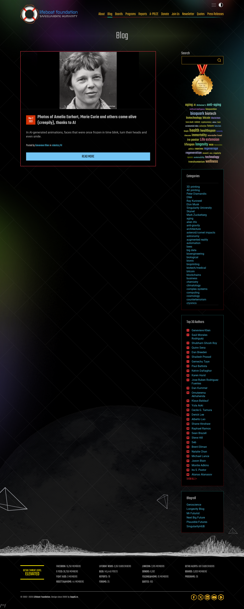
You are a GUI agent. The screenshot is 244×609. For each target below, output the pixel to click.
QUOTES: (145, 582)
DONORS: (146, 571)
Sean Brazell (199, 433)
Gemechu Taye (200, 361)
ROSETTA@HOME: (64, 582)
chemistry (192, 281)
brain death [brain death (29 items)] (190, 122)
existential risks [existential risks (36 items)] (191, 126)
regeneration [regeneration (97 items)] (194, 153)
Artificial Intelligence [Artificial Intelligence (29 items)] (197, 109)
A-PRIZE (154, 14)
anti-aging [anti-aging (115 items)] (214, 105)
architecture (194, 229)
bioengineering (195, 253)
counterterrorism (196, 299)
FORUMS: (103, 582)
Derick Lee (198, 414)
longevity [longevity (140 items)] (201, 144)
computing (193, 292)
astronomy (193, 236)
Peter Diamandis (196, 193)
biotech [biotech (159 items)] (210, 113)
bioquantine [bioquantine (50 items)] (211, 109)
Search (219, 60)
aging (190, 218)
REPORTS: (103, 577)
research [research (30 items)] (205, 153)
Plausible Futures (197, 522)
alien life (192, 222)
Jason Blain (199, 460)
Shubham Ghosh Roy (204, 343)
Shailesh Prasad (201, 356)
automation (193, 243)
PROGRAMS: (190, 577)
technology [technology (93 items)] (212, 157)
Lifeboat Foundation (42, 597)
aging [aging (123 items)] (189, 105)
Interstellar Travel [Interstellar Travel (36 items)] (215, 135)
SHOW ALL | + (192, 479)
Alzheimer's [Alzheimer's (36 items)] (201, 105)
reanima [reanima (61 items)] (199, 148)
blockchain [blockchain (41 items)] (215, 118)
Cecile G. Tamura (202, 410)
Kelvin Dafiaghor (202, 370)
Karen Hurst (199, 375)
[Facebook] (194, 597)
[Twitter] (200, 597)
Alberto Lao (198, 419)
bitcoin (191, 271)
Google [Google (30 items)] (186, 131)
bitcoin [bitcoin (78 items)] (206, 118)
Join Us (175, 14)
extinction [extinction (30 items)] (202, 126)
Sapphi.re (74, 597)
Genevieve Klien (42, 145)
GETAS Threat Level (32, 573)
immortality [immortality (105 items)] (199, 135)
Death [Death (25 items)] (219, 122)
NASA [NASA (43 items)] (211, 145)
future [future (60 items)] (210, 125)
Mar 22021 (30, 120)
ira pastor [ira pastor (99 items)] (193, 140)
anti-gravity (193, 225)
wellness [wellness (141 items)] (212, 161)
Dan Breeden (199, 352)
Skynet (191, 211)
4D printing (193, 190)
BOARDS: (189, 571)
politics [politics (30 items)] (191, 149)
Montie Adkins (200, 465)
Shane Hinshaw (201, 423)
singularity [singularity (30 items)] (217, 153)
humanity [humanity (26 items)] (219, 131)
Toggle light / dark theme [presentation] (221, 5)
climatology (194, 285)
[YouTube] (214, 597)
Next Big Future (196, 517)
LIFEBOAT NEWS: (106, 566)
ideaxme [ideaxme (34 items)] (187, 136)
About (101, 14)
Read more (88, 156)
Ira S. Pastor (199, 470)
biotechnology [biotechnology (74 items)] (194, 118)
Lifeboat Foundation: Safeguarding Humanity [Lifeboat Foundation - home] (49, 14)
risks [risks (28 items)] (210, 153)
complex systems (197, 289)
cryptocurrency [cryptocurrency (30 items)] (206, 122)
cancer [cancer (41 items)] (197, 122)
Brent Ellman (199, 446)
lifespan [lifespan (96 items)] (189, 144)
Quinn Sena (199, 347)
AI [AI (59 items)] (195, 105)
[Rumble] (221, 597)
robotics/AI (57, 145)
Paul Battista (199, 366)
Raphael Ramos (201, 428)
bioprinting (193, 264)
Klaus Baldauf (200, 400)
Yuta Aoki (197, 405)
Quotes (201, 14)
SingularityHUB (196, 526)
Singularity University (199, 207)
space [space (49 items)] (190, 157)
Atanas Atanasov (202, 474)
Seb (194, 442)
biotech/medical (196, 267)
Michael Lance (200, 456)
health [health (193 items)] (194, 130)
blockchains (194, 275)
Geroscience (194, 504)
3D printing (193, 186)
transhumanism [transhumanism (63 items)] (196, 161)
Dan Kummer (199, 388)
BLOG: (101, 571)
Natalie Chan (199, 451)
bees (189, 246)
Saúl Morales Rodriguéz (199, 336)
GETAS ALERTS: (191, 566)
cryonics (192, 303)
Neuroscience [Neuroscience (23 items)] (218, 145)
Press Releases (215, 14)
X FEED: (59, 571)
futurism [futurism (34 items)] (218, 126)
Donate (165, 14)
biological (192, 257)
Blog (109, 14)
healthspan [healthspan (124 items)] (208, 131)
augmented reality (197, 239)
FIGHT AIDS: (61, 577)
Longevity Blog (195, 508)
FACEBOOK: (61, 566)
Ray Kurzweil (194, 200)
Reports (142, 14)
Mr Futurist (193, 513)
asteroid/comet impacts (201, 232)
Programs (130, 14)
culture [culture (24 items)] (214, 122)
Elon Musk (193, 204)
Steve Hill (197, 437)
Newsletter (188, 14)
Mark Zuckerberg (197, 215)
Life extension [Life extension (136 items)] (209, 139)
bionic (190, 260)
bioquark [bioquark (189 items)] (197, 113)
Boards (119, 14)
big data (191, 250)
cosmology (193, 296)
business (192, 278)
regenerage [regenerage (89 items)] (211, 149)
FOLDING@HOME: (149, 577)
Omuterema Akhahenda (199, 394)
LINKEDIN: (146, 566)
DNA (189, 197)
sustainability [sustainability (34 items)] (199, 157)
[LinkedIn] (207, 597)
